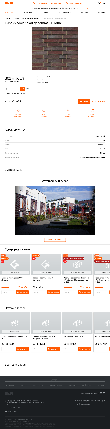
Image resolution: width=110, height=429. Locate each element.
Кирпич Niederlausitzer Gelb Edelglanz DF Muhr (44, 338)
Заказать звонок (98, 101)
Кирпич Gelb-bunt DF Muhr (75, 337)
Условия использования (47, 423)
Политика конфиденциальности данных (17, 421)
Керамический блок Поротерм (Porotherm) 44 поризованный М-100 (76, 280)
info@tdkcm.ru (12, 411)
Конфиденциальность (32, 423)
